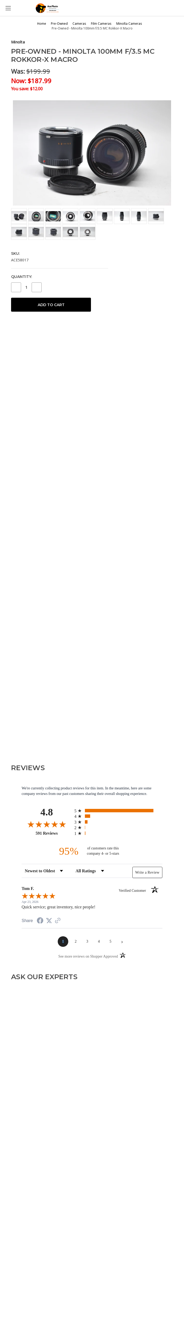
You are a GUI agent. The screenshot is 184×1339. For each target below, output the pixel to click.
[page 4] (99, 941)
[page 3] (87, 941)
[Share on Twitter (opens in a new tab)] (49, 921)
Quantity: (21, 276)
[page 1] (63, 941)
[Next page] (122, 941)
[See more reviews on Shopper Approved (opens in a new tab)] (58, 921)
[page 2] (75, 941)
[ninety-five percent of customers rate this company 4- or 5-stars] (92, 851)
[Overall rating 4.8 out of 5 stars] (46, 824)
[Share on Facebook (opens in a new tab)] (40, 921)
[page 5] (110, 941)
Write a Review (147, 872)
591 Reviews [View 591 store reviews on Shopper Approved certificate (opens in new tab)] (54, 833)
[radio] (118, 810)
